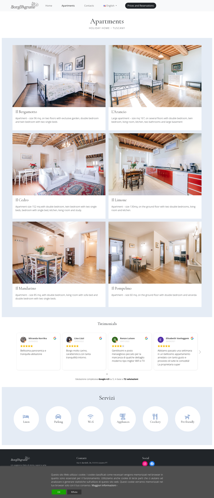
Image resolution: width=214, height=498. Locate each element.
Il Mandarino (26, 288)
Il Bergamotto (26, 111)
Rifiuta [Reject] (74, 492)
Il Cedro (22, 199)
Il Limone (119, 199)
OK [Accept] (58, 492)
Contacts (89, 5)
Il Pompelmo (121, 288)
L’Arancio (119, 111)
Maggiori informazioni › (104, 485)
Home (48, 5)
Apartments (68, 5)
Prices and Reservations (141, 5)
